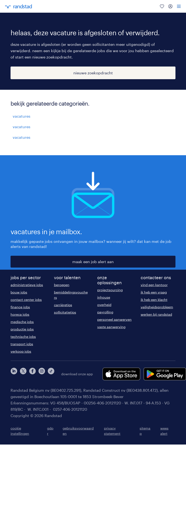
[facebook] (32, 374)
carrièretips (63, 305)
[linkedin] (14, 374)
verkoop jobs (21, 351)
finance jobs (20, 307)
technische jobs (23, 337)
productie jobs (22, 329)
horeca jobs (20, 314)
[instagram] (41, 374)
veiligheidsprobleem (157, 307)
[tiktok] (51, 374)
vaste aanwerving (111, 327)
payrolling (105, 312)
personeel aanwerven (114, 319)
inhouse (103, 297)
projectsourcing (110, 290)
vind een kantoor (154, 285)
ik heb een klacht (154, 300)
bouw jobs (19, 292)
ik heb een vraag (154, 292)
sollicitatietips (65, 312)
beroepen (61, 285)
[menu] (179, 6)
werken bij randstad (156, 314)
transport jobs (22, 344)
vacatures (21, 116)
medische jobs (22, 322)
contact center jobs (26, 300)
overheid (104, 305)
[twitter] (23, 374)
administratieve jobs (27, 285)
